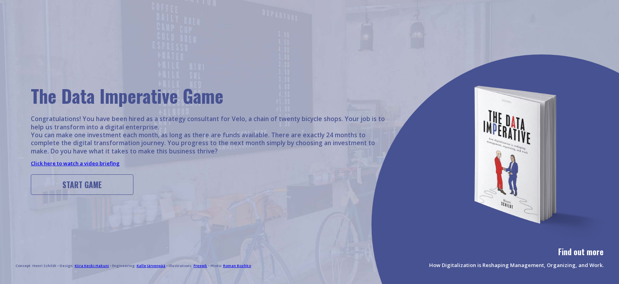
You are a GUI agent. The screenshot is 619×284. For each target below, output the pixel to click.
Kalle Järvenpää (151, 265)
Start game (82, 185)
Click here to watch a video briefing (75, 163)
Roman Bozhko (237, 265)
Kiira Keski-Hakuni (92, 265)
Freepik (200, 265)
